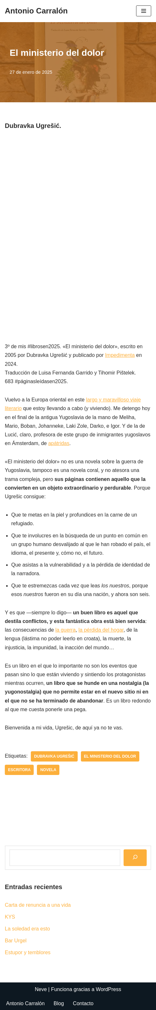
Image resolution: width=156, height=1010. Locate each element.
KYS (10, 917)
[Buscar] (135, 857)
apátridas (58, 443)
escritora (19, 770)
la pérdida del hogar (101, 630)
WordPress (108, 989)
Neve (41, 989)
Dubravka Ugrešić (54, 756)
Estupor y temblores (27, 952)
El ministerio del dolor (110, 756)
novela (48, 770)
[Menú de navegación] (143, 10)
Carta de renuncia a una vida (38, 905)
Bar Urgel (16, 940)
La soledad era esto (27, 928)
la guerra (65, 630)
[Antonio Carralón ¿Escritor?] (36, 11)
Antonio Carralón (25, 1003)
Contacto (83, 1003)
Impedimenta (120, 355)
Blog (59, 1003)
